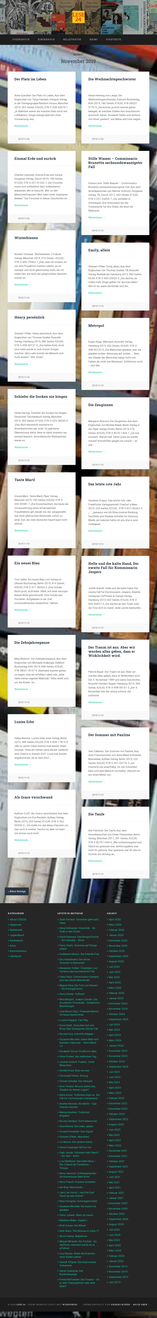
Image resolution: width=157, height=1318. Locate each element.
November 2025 (118, 945)
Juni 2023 (115, 1077)
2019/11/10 (23, 299)
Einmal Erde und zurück (35, 158)
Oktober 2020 (117, 1213)
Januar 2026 (116, 935)
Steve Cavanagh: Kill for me (75, 1147)
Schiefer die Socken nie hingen (40, 397)
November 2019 (118, 1271)
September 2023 (118, 1066)
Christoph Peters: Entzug (73, 1075)
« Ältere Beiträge (17, 891)
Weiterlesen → (22, 125)
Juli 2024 (114, 1024)
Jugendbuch (21, 39)
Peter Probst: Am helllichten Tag (77, 1056)
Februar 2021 (116, 1192)
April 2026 (115, 919)
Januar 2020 (116, 1261)
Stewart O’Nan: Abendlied (74, 1136)
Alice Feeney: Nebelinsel (73, 1236)
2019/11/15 (97, 232)
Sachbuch (15, 956)
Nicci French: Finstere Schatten (77, 1181)
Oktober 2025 (117, 950)
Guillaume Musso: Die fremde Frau (79, 954)
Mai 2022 (114, 1135)
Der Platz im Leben (30, 79)
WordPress (69, 1304)
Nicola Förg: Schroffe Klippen (76, 1033)
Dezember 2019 (118, 1266)
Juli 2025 (114, 966)
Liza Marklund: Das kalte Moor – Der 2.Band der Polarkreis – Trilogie (77, 1164)
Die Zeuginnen (100, 406)
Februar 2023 (116, 1098)
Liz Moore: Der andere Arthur (76, 1141)
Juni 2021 (115, 1176)
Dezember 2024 (118, 1003)
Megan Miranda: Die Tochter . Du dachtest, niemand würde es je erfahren (78, 1245)
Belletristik (72, 39)
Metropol (96, 326)
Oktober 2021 (117, 1161)
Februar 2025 (116, 993)
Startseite (113, 39)
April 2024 (115, 1035)
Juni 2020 (115, 1234)
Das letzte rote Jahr (104, 485)
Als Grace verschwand (33, 799)
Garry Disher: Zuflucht (72, 993)
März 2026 (115, 924)
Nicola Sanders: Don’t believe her (78, 1121)
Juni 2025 (115, 972)
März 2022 (115, 1145)
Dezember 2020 (118, 1203)
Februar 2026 (116, 929)
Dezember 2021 (118, 1150)
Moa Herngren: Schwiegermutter (78, 1201)
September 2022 (118, 1119)
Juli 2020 (114, 1229)
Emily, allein (99, 251)
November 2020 (118, 1208)
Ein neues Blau (27, 564)
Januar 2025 (116, 998)
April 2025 (115, 982)
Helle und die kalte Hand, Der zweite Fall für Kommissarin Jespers (113, 568)
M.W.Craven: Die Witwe (72, 1225)
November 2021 (118, 1156)
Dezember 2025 (118, 940)
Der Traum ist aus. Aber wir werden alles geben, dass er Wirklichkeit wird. (111, 653)
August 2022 (116, 1124)
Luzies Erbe (24, 722)
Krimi (94, 39)
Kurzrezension (18, 950)
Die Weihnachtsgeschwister (112, 79)
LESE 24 (20, 1304)
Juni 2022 (115, 1129)
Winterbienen (26, 239)
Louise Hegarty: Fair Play (73, 1020)
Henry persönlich (29, 318)
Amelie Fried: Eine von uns (74, 1070)
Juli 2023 (114, 1071)
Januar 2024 (116, 1045)
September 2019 (118, 1277)
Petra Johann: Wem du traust (76, 1215)
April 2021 (115, 1187)
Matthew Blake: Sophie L (73, 1220)
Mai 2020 (114, 1240)
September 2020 (118, 1219)
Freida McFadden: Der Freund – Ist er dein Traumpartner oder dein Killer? (79, 1283)
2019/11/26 (23, 218)
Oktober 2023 (117, 1061)
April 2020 (115, 1245)
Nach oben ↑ (141, 1304)
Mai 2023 (114, 1082)
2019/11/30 (23, 139)
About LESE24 (18, 919)
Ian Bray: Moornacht (70, 1187)
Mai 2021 (114, 1182)
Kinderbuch (46, 39)
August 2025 (116, 961)
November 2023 (118, 1056)
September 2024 (118, 1019)
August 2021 (116, 1171)
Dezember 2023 (118, 1050)
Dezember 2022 (118, 1103)
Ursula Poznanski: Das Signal (76, 1131)
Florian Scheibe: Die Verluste (75, 1081)
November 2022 (118, 1108)
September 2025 (118, 956)
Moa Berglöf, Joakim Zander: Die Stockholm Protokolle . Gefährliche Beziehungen (79, 1003)
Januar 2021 (116, 1198)
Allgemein (15, 924)
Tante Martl (24, 480)
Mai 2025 (114, 977)
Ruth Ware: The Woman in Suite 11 (79, 1230)
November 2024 (118, 1008)
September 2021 (118, 1166)
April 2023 (115, 1087)
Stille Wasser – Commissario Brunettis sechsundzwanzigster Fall (115, 163)
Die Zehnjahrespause (32, 643)
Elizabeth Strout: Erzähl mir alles (78, 1051)
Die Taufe (96, 816)
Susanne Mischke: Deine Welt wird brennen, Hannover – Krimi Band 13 (79, 1043)
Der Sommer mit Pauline (109, 737)
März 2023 (115, 1092)
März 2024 (115, 1040)
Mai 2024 (114, 1029)
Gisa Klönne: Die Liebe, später (76, 1126)
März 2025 (115, 987)
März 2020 (115, 1250)
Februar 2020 (116, 1255)
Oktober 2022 (117, 1113)
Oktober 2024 (117, 1014)
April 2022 (115, 1140)
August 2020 (116, 1224)
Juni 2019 (115, 1282)
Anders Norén (120, 1304)
